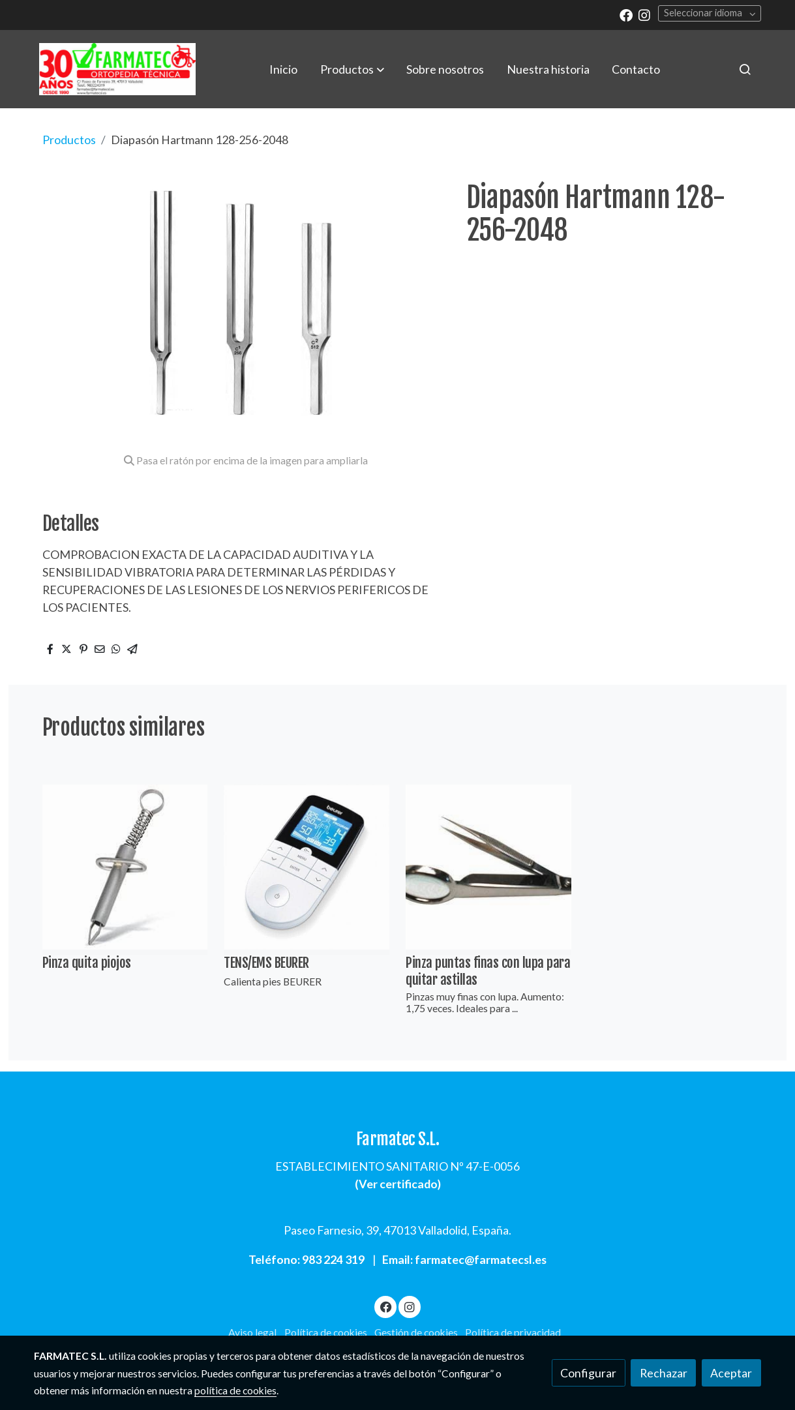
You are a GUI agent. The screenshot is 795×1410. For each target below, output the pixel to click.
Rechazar (663, 1373)
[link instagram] (644, 14)
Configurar (588, 1373)
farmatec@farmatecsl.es (481, 1259)
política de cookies (235, 1390)
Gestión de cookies (416, 1332)
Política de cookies (325, 1332)
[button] (352, 69)
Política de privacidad (513, 1332)
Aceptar (731, 1373)
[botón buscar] (744, 69)
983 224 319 (333, 1259)
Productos (69, 139)
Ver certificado (398, 1184)
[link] (117, 69)
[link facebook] (626, 14)
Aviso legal (252, 1332)
